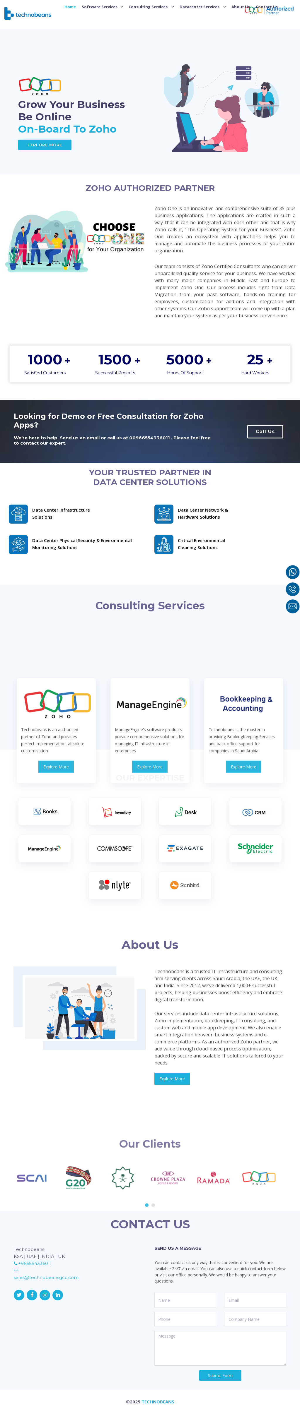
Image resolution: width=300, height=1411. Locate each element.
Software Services (99, 6)
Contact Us (267, 6)
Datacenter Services (200, 6)
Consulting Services (148, 6)
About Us (240, 6)
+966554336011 (33, 1263)
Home (70, 6)
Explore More (45, 145)
